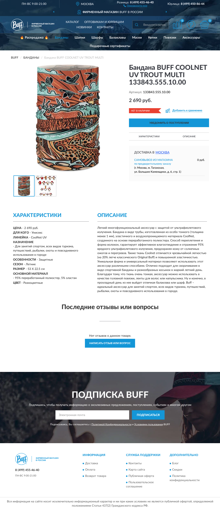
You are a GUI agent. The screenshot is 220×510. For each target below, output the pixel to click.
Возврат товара (95, 476)
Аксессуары (191, 37)
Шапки (80, 37)
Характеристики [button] (149, 136)
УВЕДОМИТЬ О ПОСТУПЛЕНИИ (169, 123)
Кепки (152, 37)
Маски (137, 37)
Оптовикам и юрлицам (104, 22)
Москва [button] (162, 152)
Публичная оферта (141, 476)
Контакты (105, 27)
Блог (175, 463)
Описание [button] (189, 136)
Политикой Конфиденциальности (111, 424)
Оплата (90, 469)
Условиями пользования (148, 424)
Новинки (84, 27)
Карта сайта (137, 469)
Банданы (61, 37)
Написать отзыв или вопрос (110, 343)
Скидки (177, 469)
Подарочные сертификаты (110, 46)
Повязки (170, 37)
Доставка (91, 463)
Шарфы (97, 37)
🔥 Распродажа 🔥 (34, 37)
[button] (135, 5)
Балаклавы (117, 37)
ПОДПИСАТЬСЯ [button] (148, 415)
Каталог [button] (72, 22)
